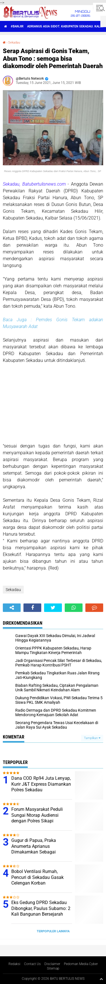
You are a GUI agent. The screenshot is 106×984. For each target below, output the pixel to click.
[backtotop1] (101, 979)
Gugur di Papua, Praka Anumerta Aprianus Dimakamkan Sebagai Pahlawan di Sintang (33, 849)
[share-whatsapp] (74, 607)
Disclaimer (52, 964)
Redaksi (14, 964)
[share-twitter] (53, 607)
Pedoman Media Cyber (81, 964)
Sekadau (14, 42)
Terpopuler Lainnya (53, 931)
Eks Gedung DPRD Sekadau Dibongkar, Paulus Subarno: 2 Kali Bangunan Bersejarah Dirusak (40, 911)
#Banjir (17, 26)
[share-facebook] (32, 607)
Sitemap (53, 968)
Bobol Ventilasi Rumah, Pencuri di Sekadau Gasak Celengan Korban (37, 877)
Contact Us (32, 964)
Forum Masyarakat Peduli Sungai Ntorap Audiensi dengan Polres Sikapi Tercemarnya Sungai (37, 818)
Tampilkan (92, 738)
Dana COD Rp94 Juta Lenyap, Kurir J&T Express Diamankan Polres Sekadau (41, 784)
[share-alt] (12, 607)
